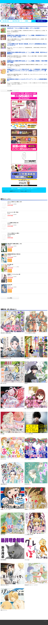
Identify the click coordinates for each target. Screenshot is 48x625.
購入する (9, 250)
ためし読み (9, 259)
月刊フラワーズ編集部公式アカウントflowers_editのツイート (17, 191)
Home (4, 621)
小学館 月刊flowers (4, 1)
